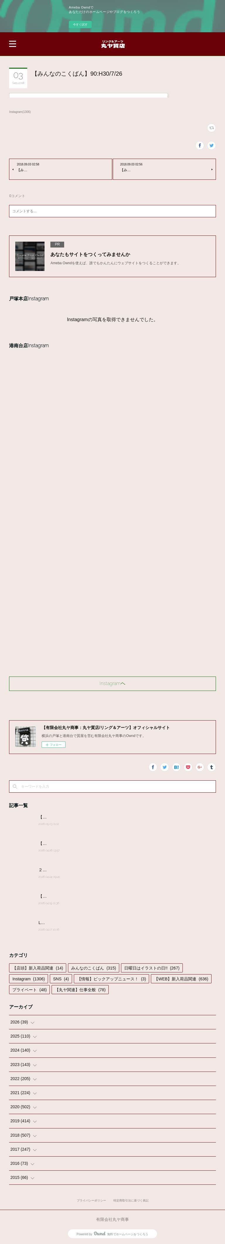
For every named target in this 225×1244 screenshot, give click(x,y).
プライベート (29, 989)
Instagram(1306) (19, 111)
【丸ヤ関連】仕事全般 (80, 989)
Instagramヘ (112, 683)
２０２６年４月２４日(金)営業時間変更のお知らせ (84, 869)
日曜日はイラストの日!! (151, 968)
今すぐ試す (80, 24)
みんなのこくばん (93, 968)
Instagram (28, 979)
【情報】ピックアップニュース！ (111, 979)
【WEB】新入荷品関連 (181, 979)
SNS (61, 979)
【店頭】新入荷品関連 (37, 968)
